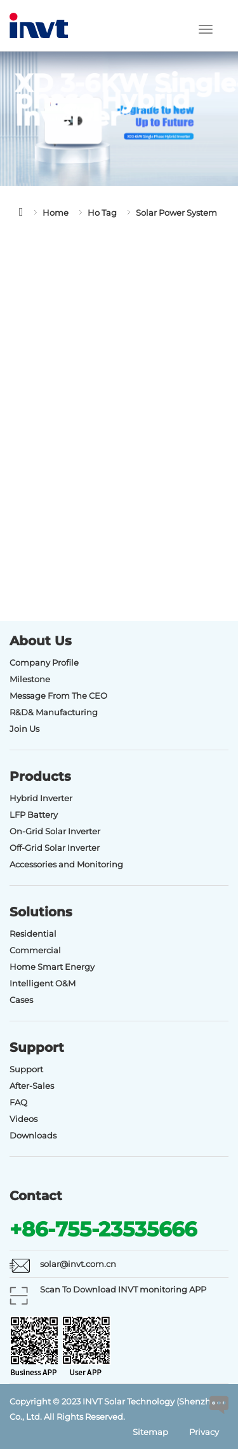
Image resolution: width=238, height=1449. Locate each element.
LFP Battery (34, 814)
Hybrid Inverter (41, 798)
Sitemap (150, 1432)
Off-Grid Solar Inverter (55, 848)
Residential (33, 933)
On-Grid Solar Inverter (55, 831)
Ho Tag (102, 212)
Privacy (204, 1432)
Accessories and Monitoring (66, 864)
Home (56, 212)
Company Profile (44, 662)
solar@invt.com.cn (78, 1264)
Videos (23, 1119)
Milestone (30, 679)
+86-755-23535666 (103, 1229)
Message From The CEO (58, 695)
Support (26, 1069)
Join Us (24, 729)
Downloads (33, 1135)
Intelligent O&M (43, 983)
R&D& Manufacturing (54, 712)
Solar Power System (176, 212)
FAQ (18, 1102)
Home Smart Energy (52, 967)
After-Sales (32, 1086)
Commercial (35, 950)
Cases (21, 1000)
